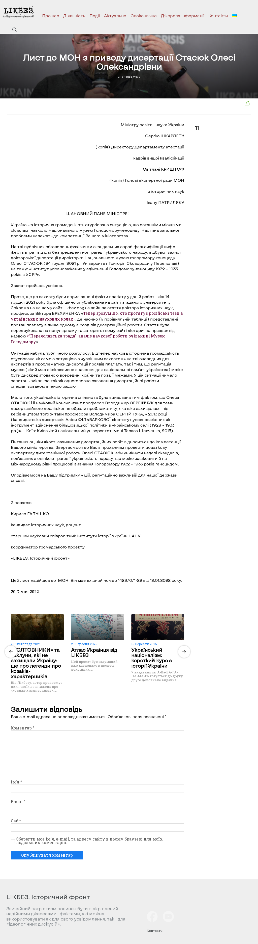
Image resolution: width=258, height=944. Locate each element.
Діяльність (74, 15)
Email (18, 801)
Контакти (218, 15)
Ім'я (16, 781)
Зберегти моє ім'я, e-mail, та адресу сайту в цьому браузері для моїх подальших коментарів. (89, 840)
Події (94, 15)
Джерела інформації (182, 15)
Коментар (22, 727)
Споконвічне (144, 15)
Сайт (16, 820)
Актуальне (115, 15)
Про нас (50, 15)
